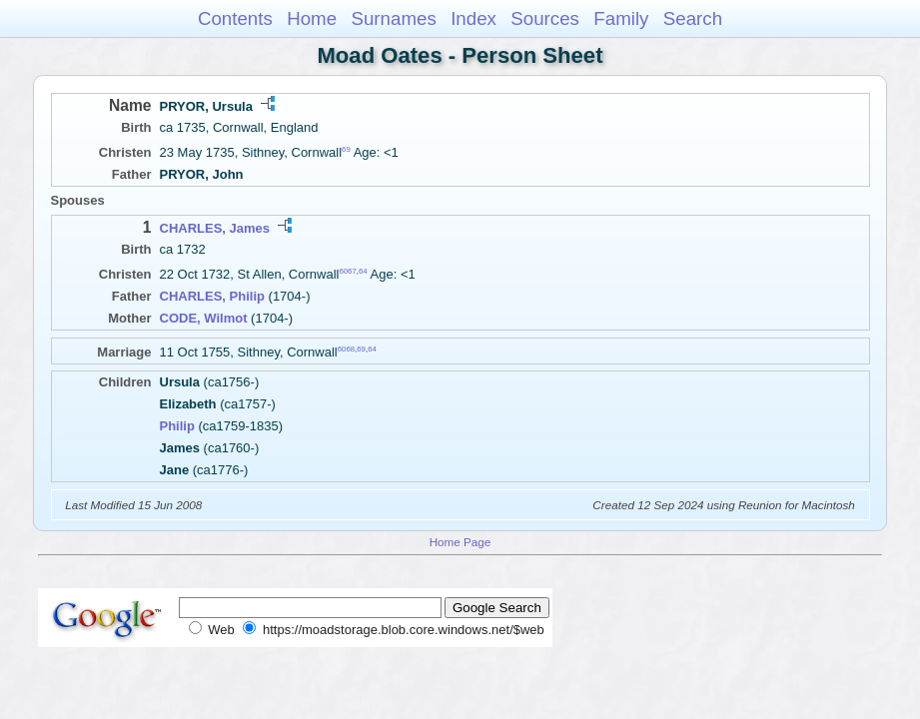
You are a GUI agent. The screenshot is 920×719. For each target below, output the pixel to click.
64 (363, 271)
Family (620, 18)
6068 (346, 349)
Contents (235, 18)
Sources (544, 18)
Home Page (460, 541)
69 (346, 149)
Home (312, 18)
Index (473, 18)
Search (692, 18)
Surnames (393, 18)
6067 (347, 271)
